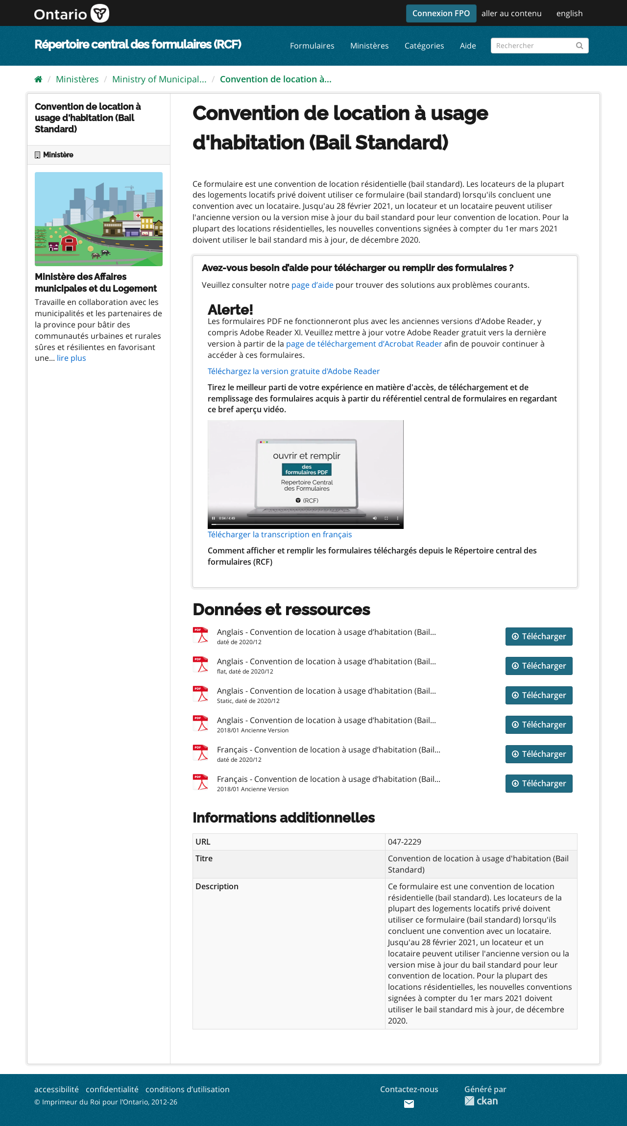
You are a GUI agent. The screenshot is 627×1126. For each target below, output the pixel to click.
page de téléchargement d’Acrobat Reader (364, 343)
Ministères (369, 45)
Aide (468, 45)
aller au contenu (512, 13)
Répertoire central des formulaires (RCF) (137, 44)
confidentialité (112, 1089)
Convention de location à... (276, 79)
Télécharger (539, 636)
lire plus (71, 357)
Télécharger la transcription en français (280, 534)
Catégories (424, 45)
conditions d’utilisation (187, 1089)
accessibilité (56, 1089)
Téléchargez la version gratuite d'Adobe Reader (294, 371)
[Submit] (580, 44)
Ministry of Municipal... (159, 79)
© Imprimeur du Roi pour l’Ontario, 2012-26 (105, 1101)
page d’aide (312, 284)
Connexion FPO (441, 13)
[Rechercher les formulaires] (540, 45)
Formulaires (312, 45)
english (569, 13)
